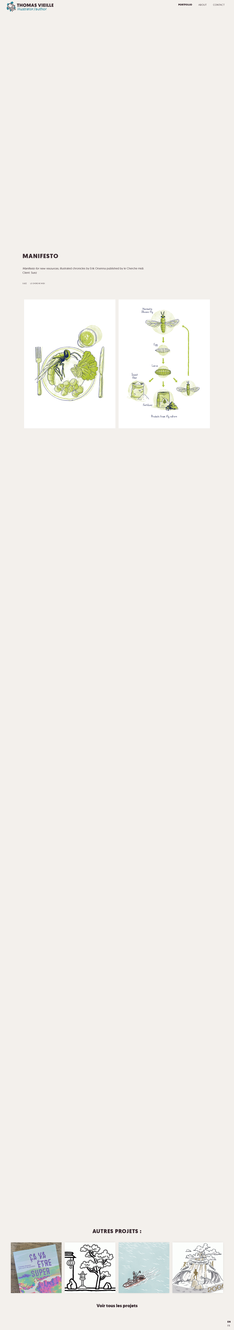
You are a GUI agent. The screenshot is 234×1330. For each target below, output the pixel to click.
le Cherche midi (37, 283)
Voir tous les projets (117, 1306)
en (229, 1322)
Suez (25, 283)
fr (228, 1325)
